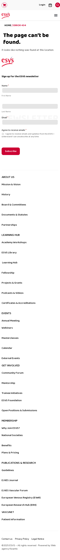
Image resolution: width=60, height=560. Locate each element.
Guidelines (8, 470)
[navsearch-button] (56, 4)
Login (42, 5)
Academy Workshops (14, 242)
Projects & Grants (12, 283)
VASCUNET (8, 512)
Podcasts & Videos (13, 293)
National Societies (12, 435)
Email (5, 117)
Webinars (7, 328)
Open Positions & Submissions (19, 410)
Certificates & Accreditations (19, 303)
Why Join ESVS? (11, 428)
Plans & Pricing (10, 453)
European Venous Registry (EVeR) (21, 498)
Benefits (7, 445)
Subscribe (10, 151)
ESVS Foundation (12, 400)
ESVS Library (9, 252)
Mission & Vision (11, 184)
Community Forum (13, 373)
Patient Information (13, 519)
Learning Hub (9, 263)
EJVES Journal (10, 480)
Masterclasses (10, 338)
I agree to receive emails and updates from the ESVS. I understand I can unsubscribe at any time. (28, 135)
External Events (11, 358)
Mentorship (8, 383)
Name (5, 86)
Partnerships (9, 225)
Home (7, 25)
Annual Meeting (11, 321)
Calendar (7, 348)
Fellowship (8, 273)
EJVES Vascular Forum (15, 490)
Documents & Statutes (15, 215)
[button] (55, 15)
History (6, 194)
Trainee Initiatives (12, 393)
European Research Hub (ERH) (19, 505)
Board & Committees (14, 205)
